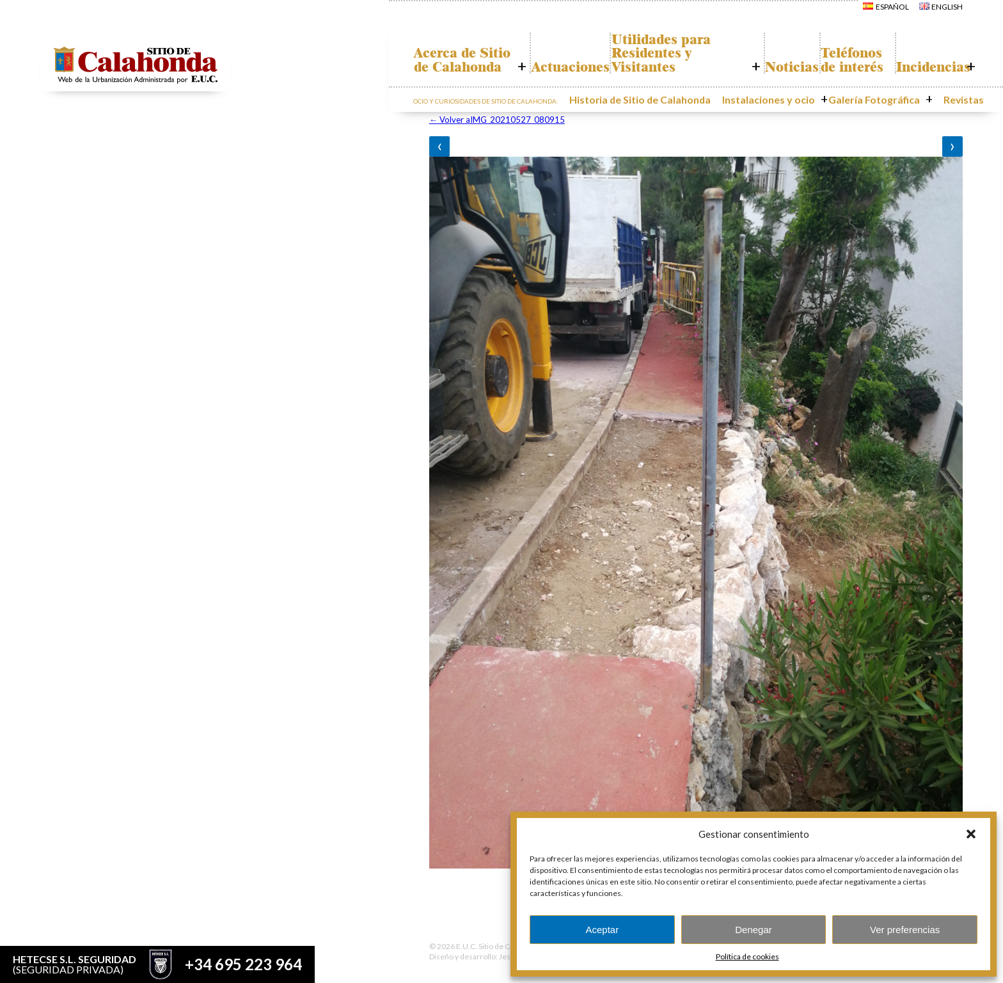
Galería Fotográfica (886, 98)
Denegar (753, 929)
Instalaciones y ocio (797, 98)
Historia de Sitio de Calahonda (690, 98)
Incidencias (927, 67)
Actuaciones (562, 67)
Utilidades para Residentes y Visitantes (664, 53)
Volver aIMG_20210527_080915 (497, 119)
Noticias (774, 67)
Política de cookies (747, 956)
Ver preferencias (905, 929)
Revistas (956, 98)
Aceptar (602, 929)
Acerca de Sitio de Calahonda (454, 53)
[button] (971, 834)
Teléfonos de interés (845, 53)
